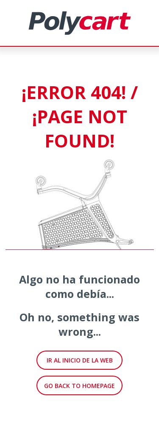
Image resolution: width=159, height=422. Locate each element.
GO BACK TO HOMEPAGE (79, 386)
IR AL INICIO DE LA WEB (80, 360)
